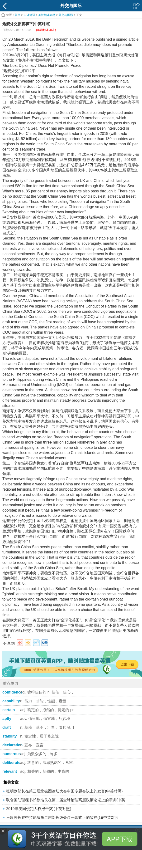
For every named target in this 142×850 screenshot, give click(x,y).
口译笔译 (29, 15)
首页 (17, 15)
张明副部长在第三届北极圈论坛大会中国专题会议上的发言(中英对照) (64, 791)
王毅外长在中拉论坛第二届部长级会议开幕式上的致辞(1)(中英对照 (62, 818)
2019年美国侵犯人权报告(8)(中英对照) (38, 809)
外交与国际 (66, 15)
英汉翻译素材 (46, 15)
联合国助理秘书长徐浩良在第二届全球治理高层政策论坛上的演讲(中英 (65, 800)
